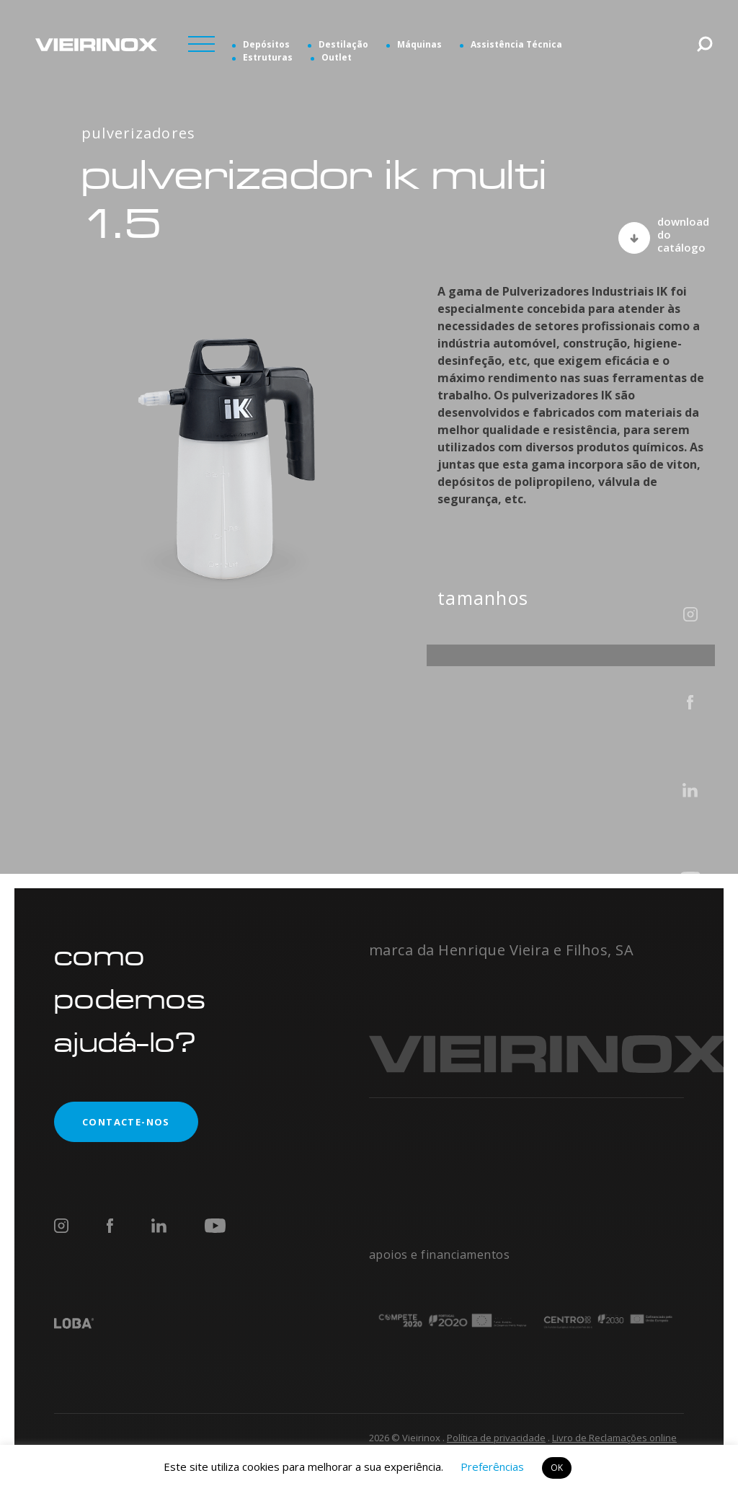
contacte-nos (112, 1121)
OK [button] (557, 1467)
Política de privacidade (496, 1437)
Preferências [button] (492, 1466)
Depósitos (266, 44)
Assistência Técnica (516, 44)
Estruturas (268, 57)
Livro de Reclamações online (614, 1437)
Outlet (336, 57)
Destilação (343, 44)
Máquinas (419, 44)
